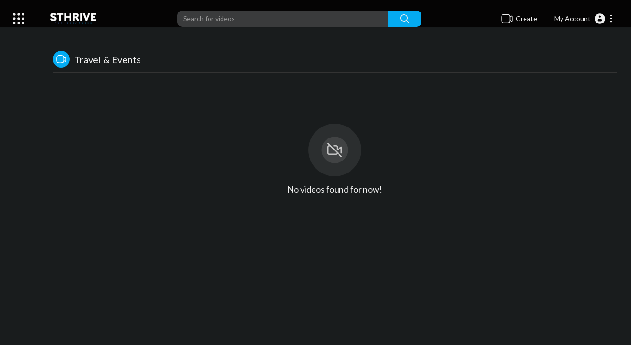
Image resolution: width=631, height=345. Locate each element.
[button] (584, 19)
